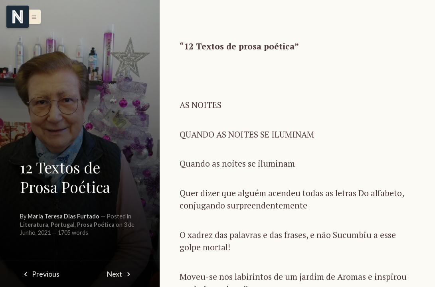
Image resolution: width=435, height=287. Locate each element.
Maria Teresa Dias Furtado (63, 216)
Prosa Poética (96, 224)
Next (120, 273)
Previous (39, 273)
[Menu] (17, 17)
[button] (32, 17)
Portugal (63, 224)
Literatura (34, 224)
